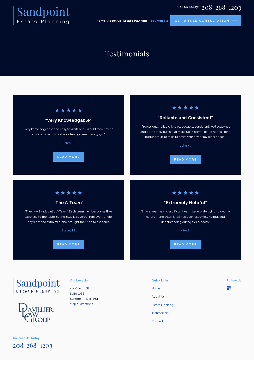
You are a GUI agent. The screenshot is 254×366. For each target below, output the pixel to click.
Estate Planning (162, 305)
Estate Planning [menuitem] (135, 20)
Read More (68, 157)
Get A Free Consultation (206, 20)
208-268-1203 (221, 7)
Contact (157, 321)
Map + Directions (81, 304)
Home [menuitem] (100, 20)
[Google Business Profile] (229, 288)
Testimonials (160, 313)
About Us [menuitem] (114, 20)
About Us (158, 296)
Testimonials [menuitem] (158, 20)
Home (156, 288)
